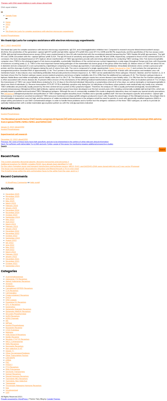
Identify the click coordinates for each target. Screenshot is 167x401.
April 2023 (10, 222)
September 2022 (13, 238)
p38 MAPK (10, 358)
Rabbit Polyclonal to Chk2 (119, 68)
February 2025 (12, 205)
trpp (7, 388)
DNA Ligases (11, 300)
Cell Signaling (11, 293)
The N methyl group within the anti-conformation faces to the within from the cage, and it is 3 (40, 171)
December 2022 (12, 231)
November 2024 (12, 212)
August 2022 (11, 240)
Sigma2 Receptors (13, 374)
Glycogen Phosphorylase (16, 314)
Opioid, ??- (10, 351)
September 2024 (13, 217)
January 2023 (11, 229)
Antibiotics (10, 286)
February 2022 (12, 254)
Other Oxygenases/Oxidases (18, 353)
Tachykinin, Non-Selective (16, 381)
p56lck (8, 360)
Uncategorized (12, 390)
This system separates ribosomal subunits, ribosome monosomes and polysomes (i (35, 161)
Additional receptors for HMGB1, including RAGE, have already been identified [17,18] (36, 164)
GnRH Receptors (13, 316)
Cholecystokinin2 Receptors (17, 295)
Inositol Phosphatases (10, 35)
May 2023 (10, 219)
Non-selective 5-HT (14, 348)
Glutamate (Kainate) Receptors (18, 309)
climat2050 (16, 45)
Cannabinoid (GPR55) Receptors (19, 288)
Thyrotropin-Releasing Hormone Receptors (23, 385)
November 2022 (12, 233)
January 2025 (11, 208)
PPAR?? (9, 364)
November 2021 (12, 261)
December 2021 (12, 259)
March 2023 (11, 224)
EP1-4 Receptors (13, 304)
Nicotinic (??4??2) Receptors (17, 339)
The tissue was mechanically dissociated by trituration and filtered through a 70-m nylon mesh (40, 168)
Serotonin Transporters (15, 371)
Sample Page (11, 15)
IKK (7, 320)
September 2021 (13, 266)
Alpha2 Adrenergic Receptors (18, 281)
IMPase (9, 323)
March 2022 (11, 252)
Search (4, 146)
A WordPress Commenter (16, 182)
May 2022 (10, 247)
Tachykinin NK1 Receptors (17, 378)
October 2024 (11, 215)
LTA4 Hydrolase (12, 330)
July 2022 (10, 242)
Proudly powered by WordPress (14, 399)
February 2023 (12, 226)
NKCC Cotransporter (14, 341)
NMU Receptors (12, 344)
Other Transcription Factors (17, 355)
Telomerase (10, 383)
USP (7, 392)
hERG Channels (12, 318)
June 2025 (10, 198)
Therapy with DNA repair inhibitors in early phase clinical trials (26, 3)
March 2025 (11, 203)
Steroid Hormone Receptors (17, 376)
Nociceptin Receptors (14, 346)
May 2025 (10, 201)
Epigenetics (10, 307)
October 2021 (11, 263)
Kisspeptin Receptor (14, 327)
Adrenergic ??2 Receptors (16, 279)
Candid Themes (53, 399)
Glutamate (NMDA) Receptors (18, 311)
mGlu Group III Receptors (16, 334)
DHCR (8, 297)
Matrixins (9, 332)
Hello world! (35, 182)
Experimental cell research (14, 134)
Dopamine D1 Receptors (16, 302)
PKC (7, 362)
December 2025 (12, 194)
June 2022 (10, 245)
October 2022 (11, 235)
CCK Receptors (12, 290)
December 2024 (12, 210)
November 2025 (12, 196)
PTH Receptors (12, 367)
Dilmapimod (9, 93)
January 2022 (11, 256)
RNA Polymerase (13, 369)
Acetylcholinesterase (14, 276)
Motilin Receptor (12, 337)
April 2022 (10, 249)
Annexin (9, 283)
